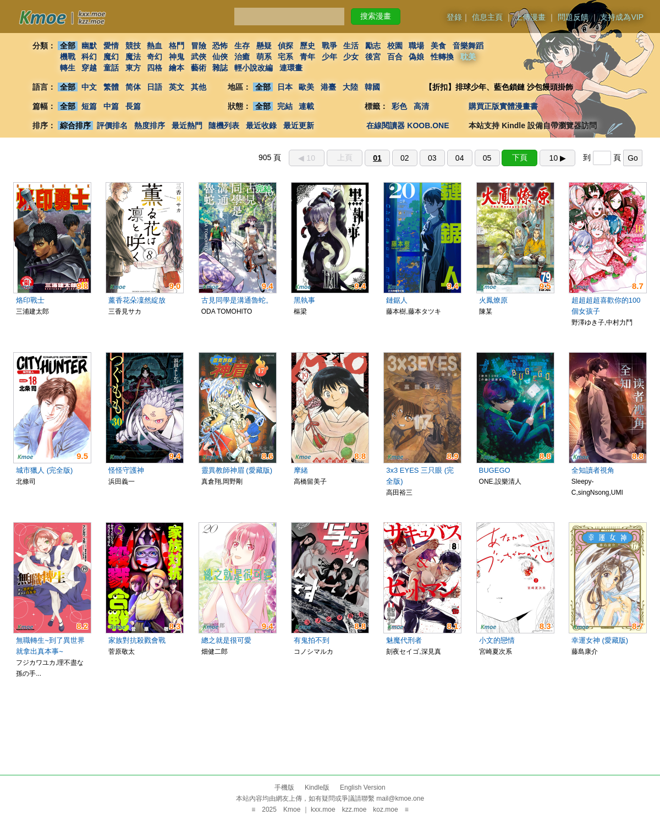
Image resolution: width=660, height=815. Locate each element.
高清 (421, 106)
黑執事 (304, 300)
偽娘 (417, 56)
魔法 (133, 56)
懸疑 (264, 45)
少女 (351, 56)
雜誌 (220, 67)
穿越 (89, 67)
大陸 (350, 87)
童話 (111, 67)
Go (633, 158)
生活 (351, 45)
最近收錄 (261, 125)
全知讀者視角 (592, 470)
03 (432, 158)
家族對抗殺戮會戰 (137, 640)
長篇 (133, 106)
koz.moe (385, 809)
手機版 (284, 787)
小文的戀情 (497, 640)
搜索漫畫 (375, 16)
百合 (395, 56)
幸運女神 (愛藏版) (599, 640)
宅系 (286, 56)
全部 (68, 45)
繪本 (176, 67)
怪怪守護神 (126, 470)
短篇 (89, 106)
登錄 (454, 17)
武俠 (198, 56)
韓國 (372, 87)
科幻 (89, 56)
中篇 (111, 106)
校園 (395, 45)
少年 (329, 56)
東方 (133, 67)
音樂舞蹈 (468, 45)
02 (404, 158)
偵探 (286, 45)
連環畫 (291, 67)
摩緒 (301, 470)
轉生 (68, 67)
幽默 (89, 45)
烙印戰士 (30, 300)
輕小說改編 (253, 67)
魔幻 (111, 56)
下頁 (519, 157)
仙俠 (220, 56)
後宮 (373, 56)
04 (459, 158)
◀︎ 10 (306, 158)
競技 (133, 45)
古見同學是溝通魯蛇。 (237, 300)
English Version (363, 787)
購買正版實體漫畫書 (503, 106)
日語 (154, 87)
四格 (154, 67)
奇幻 (154, 56)
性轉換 (442, 56)
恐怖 (220, 45)
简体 (133, 87)
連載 (307, 106)
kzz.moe (354, 809)
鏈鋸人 (397, 300)
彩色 (399, 106)
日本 (285, 87)
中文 (89, 87)
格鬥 (176, 45)
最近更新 (298, 125)
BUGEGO (494, 470)
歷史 (307, 45)
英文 (176, 87)
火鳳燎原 (493, 300)
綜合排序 (75, 125)
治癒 (242, 56)
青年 (307, 56)
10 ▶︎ (557, 158)
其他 (198, 87)
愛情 (111, 45)
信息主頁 (487, 17)
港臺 (328, 87)
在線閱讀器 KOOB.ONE (407, 125)
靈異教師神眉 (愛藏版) (236, 470)
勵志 (373, 45)
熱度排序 (149, 125)
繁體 (111, 87)
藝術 (198, 67)
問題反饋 (573, 17)
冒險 (198, 45)
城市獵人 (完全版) (44, 470)
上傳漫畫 (530, 17)
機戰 (68, 56)
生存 (242, 45)
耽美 (468, 56)
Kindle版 (317, 787)
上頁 (345, 157)
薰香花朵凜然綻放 (137, 300)
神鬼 (176, 56)
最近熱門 (187, 125)
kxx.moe (323, 809)
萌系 (264, 56)
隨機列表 (223, 125)
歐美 (307, 87)
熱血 (154, 45)
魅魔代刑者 (404, 640)
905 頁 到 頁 (450, 157)
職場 (417, 45)
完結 (285, 106)
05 (487, 158)
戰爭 (329, 45)
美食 (438, 45)
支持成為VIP (622, 17)
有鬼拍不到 (311, 640)
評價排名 (112, 125)
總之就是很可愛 (226, 640)
